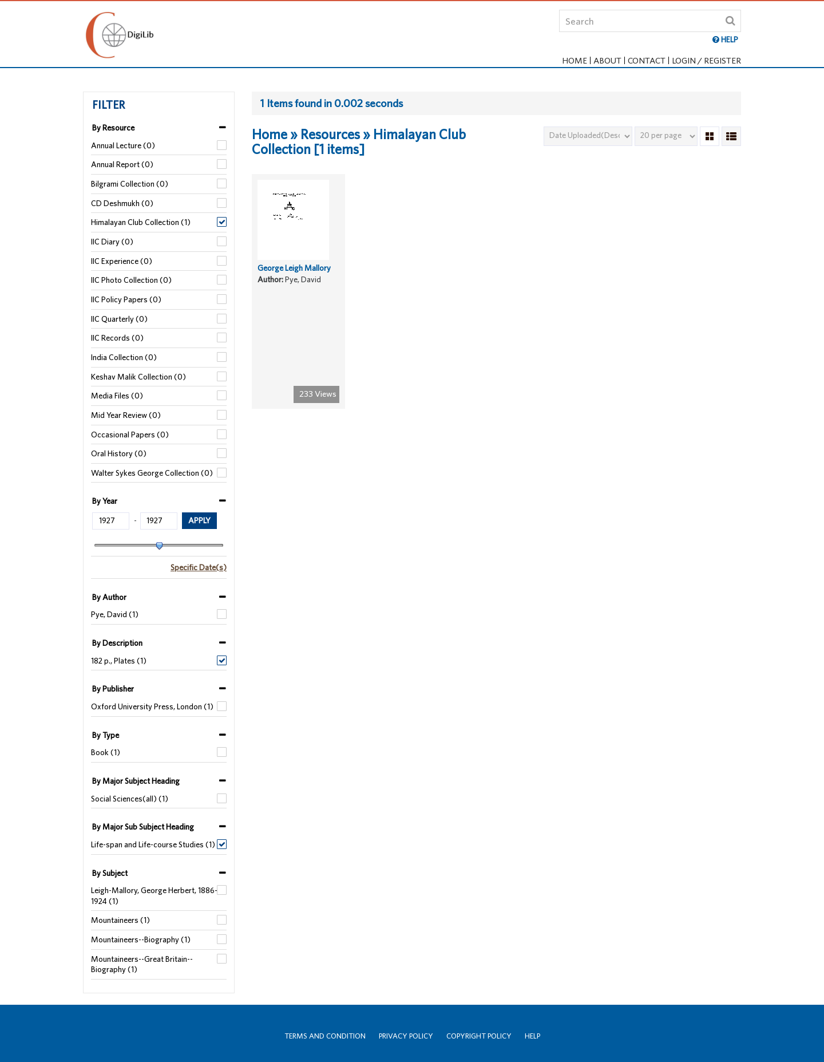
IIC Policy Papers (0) (126, 299)
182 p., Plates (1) (118, 660)
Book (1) (105, 752)
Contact (646, 60)
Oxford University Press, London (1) (152, 706)
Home (574, 60)
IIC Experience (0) (121, 261)
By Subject (110, 873)
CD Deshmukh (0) (122, 203)
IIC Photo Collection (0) (131, 280)
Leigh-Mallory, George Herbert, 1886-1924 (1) (154, 896)
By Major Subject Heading (136, 780)
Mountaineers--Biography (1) (141, 939)
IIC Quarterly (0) (119, 318)
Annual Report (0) (122, 164)
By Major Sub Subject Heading (143, 826)
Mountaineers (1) (120, 920)
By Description (117, 643)
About (607, 60)
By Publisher (113, 688)
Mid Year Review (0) (126, 415)
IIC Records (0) (117, 337)
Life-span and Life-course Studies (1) (153, 844)
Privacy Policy (406, 1036)
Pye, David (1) (114, 614)
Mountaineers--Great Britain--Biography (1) (142, 964)
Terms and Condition (325, 1036)
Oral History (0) (118, 453)
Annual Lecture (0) (123, 145)
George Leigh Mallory (294, 277)
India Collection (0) (124, 357)
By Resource (113, 127)
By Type (105, 735)
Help (532, 1036)
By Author (109, 597)
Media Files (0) (117, 395)
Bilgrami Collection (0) (129, 183)
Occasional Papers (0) (130, 434)
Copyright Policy (479, 1036)
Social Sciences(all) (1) (129, 798)
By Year (104, 501)
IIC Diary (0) (112, 241)
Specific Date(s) (199, 567)
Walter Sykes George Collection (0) (152, 472)
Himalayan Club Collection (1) (141, 222)
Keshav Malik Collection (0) (138, 376)
